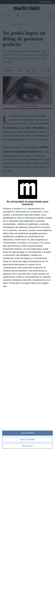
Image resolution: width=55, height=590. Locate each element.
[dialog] (27, 383)
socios (25, 209)
